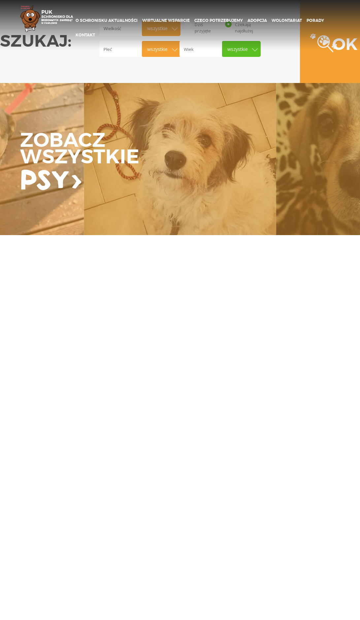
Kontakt (85, 35)
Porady (315, 20)
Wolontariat (287, 20)
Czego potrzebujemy (218, 20)
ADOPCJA (257, 20)
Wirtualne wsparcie (166, 20)
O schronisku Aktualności (107, 20)
